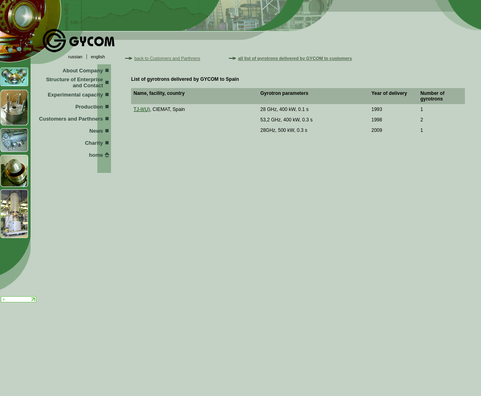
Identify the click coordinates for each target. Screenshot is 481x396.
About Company (83, 71)
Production (89, 107)
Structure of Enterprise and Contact (74, 82)
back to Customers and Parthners (167, 58)
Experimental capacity (75, 95)
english (98, 56)
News (96, 131)
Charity (94, 143)
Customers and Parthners (71, 119)
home (96, 155)
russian (75, 56)
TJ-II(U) (142, 109)
